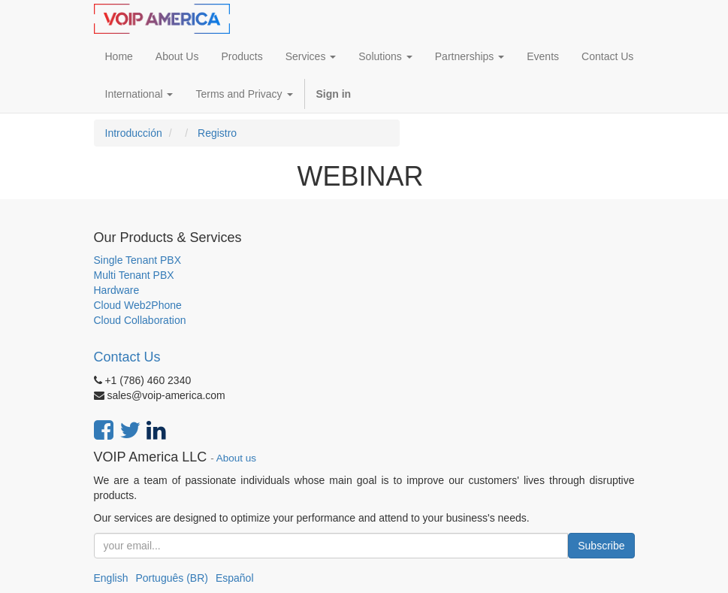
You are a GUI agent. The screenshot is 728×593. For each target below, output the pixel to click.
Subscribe (601, 546)
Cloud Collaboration (140, 320)
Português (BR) (171, 578)
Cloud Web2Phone (138, 305)
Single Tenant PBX (138, 260)
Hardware (117, 290)
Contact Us (127, 357)
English (111, 578)
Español (235, 578)
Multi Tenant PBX (134, 275)
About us (236, 458)
